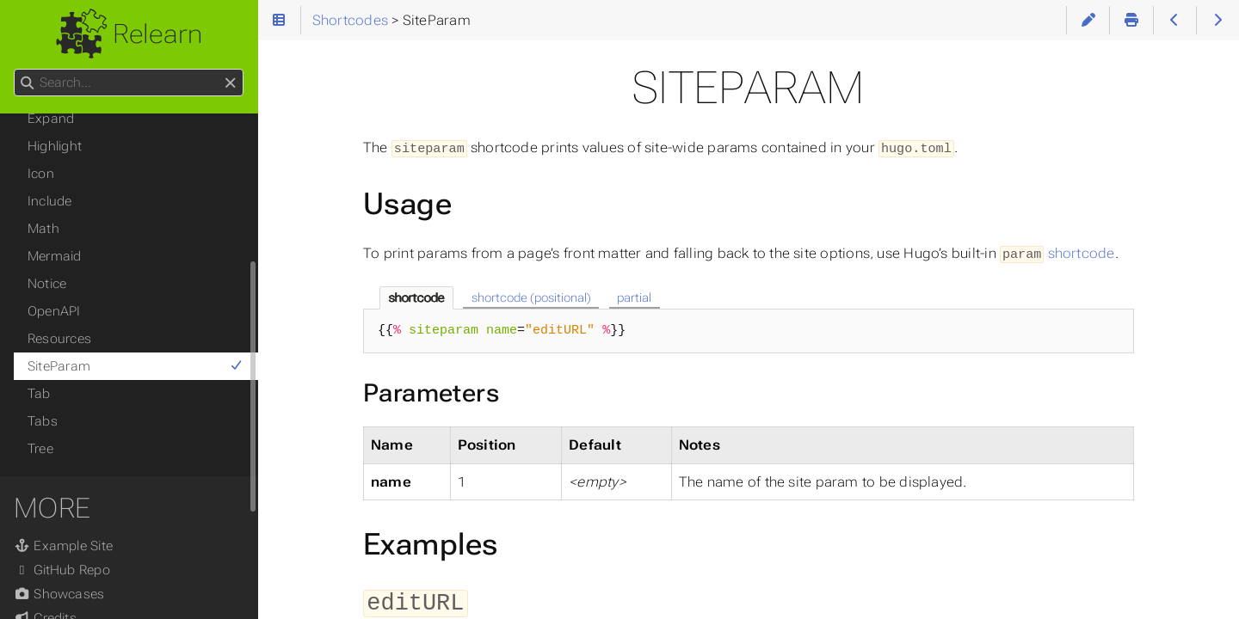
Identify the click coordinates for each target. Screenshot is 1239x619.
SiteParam (135, 366)
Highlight (55, 146)
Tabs (43, 421)
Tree (40, 449)
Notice (47, 283)
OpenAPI (54, 311)
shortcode (1057, 251)
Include (50, 201)
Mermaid (55, 256)
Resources (59, 338)
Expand (51, 118)
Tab (39, 393)
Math (43, 228)
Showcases (59, 594)
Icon (41, 173)
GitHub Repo (62, 570)
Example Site (63, 546)
